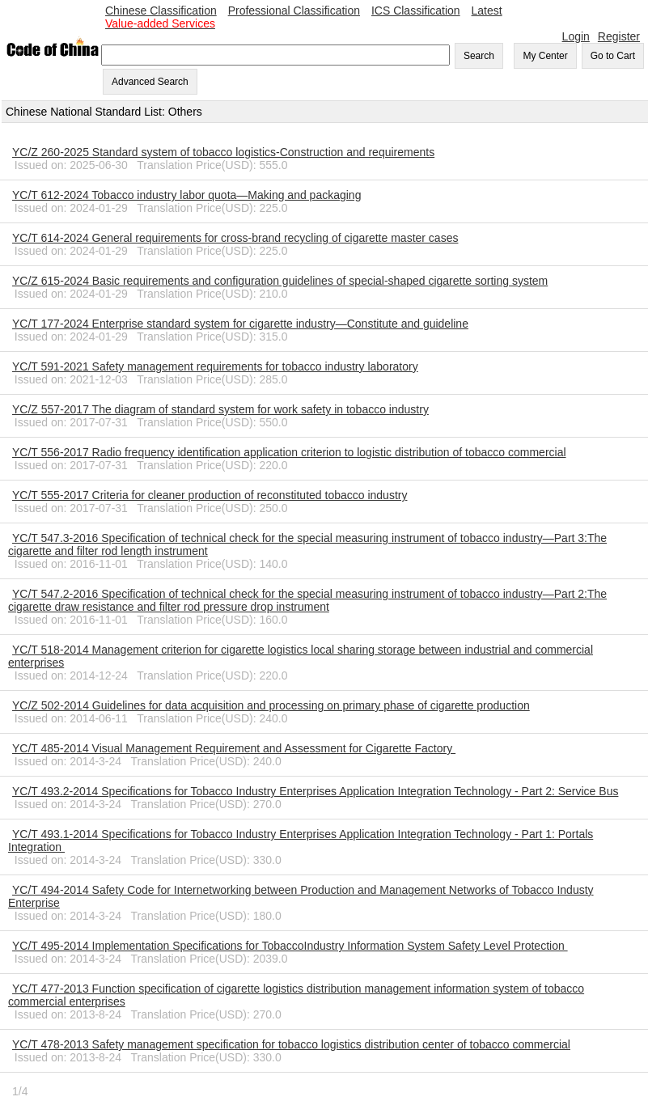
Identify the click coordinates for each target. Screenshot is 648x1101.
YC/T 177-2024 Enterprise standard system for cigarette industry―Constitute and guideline (240, 323)
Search (479, 55)
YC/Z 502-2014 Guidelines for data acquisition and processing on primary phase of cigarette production (271, 705)
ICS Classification (415, 10)
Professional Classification (294, 10)
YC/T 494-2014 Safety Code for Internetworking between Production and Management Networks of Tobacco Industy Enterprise (301, 896)
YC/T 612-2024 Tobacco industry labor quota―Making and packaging (186, 194)
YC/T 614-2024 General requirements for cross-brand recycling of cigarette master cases (235, 237)
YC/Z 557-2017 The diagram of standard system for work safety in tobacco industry (220, 409)
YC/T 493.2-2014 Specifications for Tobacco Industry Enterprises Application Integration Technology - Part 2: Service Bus (315, 791)
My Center (545, 55)
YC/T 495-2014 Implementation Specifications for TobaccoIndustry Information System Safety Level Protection (290, 945)
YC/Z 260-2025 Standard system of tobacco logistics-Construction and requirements (223, 152)
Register (619, 36)
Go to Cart (613, 55)
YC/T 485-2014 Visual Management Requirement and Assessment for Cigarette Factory (233, 748)
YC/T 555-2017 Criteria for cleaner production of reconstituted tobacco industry (209, 495)
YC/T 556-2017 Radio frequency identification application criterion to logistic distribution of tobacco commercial (289, 452)
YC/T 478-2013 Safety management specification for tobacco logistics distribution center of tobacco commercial (291, 1044)
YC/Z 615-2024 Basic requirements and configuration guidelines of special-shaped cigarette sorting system (280, 280)
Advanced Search (150, 81)
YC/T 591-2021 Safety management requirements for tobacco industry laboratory (215, 366)
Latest (487, 10)
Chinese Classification (161, 10)
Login (576, 36)
